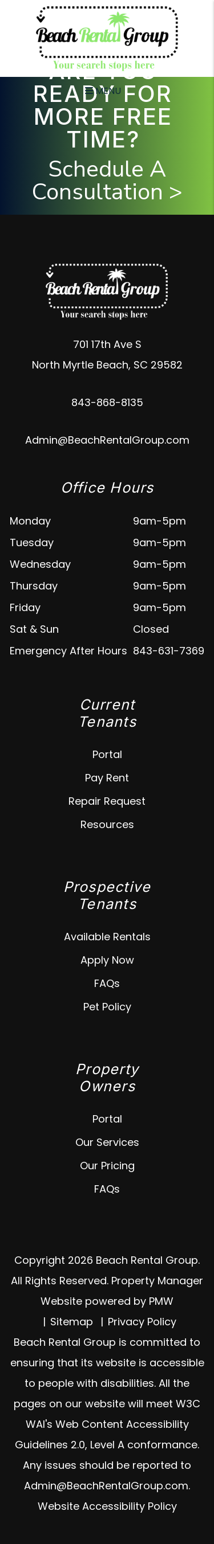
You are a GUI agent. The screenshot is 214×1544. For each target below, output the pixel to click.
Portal (107, 754)
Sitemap (71, 1321)
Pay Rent (107, 778)
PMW (161, 1301)
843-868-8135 (107, 402)
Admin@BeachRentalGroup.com (107, 440)
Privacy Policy (142, 1321)
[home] (107, 37)
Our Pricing (107, 1165)
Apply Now (107, 960)
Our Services (107, 1142)
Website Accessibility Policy (107, 1506)
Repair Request (107, 801)
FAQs (107, 983)
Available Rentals (107, 936)
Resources (107, 824)
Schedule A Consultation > (107, 180)
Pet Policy (107, 1007)
